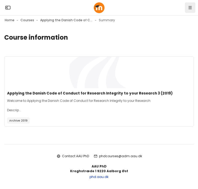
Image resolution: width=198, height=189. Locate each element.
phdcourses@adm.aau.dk (120, 156)
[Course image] (99, 72)
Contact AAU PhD (75, 156)
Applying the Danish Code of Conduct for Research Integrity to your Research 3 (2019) (90, 93)
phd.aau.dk (99, 177)
